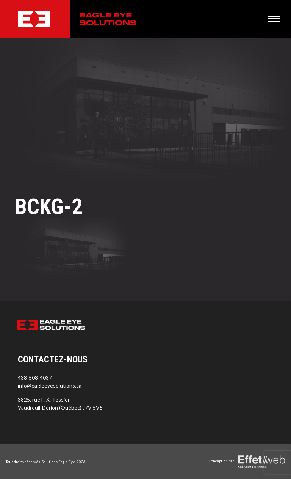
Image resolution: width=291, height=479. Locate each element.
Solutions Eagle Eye (58, 461)
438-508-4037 (35, 377)
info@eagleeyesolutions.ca (49, 385)
